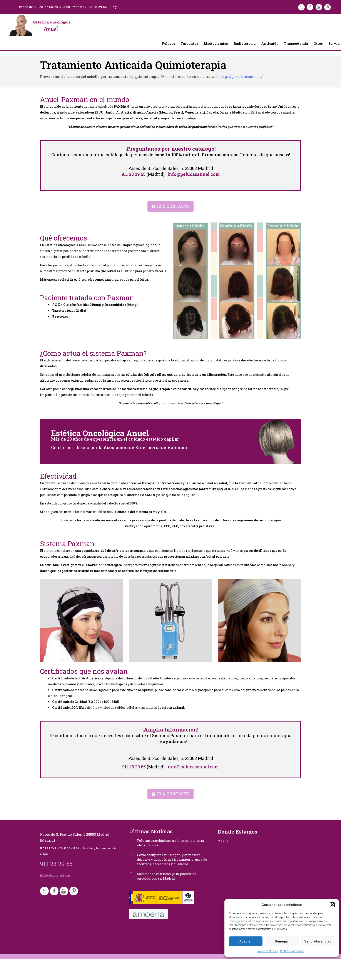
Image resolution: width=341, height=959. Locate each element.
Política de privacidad (292, 951)
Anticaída (269, 43)
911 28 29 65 (97, 7)
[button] (332, 905)
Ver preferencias (317, 941)
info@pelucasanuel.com (193, 174)
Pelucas (168, 43)
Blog (113, 7)
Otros (318, 43)
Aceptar (245, 941)
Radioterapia (245, 43)
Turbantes (189, 43)
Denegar (281, 941)
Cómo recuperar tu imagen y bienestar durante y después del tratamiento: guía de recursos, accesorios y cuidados (172, 859)
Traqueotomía (296, 43)
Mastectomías (216, 43)
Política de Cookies (267, 951)
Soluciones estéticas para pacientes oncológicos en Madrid (166, 876)
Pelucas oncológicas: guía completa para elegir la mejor (170, 842)
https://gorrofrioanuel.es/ (240, 76)
